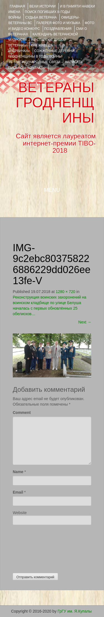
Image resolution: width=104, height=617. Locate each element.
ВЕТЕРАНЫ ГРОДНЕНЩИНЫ (55, 102)
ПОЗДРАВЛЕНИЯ (58, 29)
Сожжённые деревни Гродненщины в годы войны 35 (41, 56)
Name (18, 472)
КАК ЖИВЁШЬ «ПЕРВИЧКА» (30, 48)
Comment (22, 412)
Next (84, 322)
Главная (17, 6)
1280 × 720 (65, 291)
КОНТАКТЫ (36, 68)
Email (18, 492)
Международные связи (38, 62)
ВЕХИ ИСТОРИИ (42, 6)
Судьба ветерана (41, 17)
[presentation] (35, 547)
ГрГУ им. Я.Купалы (75, 611)
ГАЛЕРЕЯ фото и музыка (58, 23)
